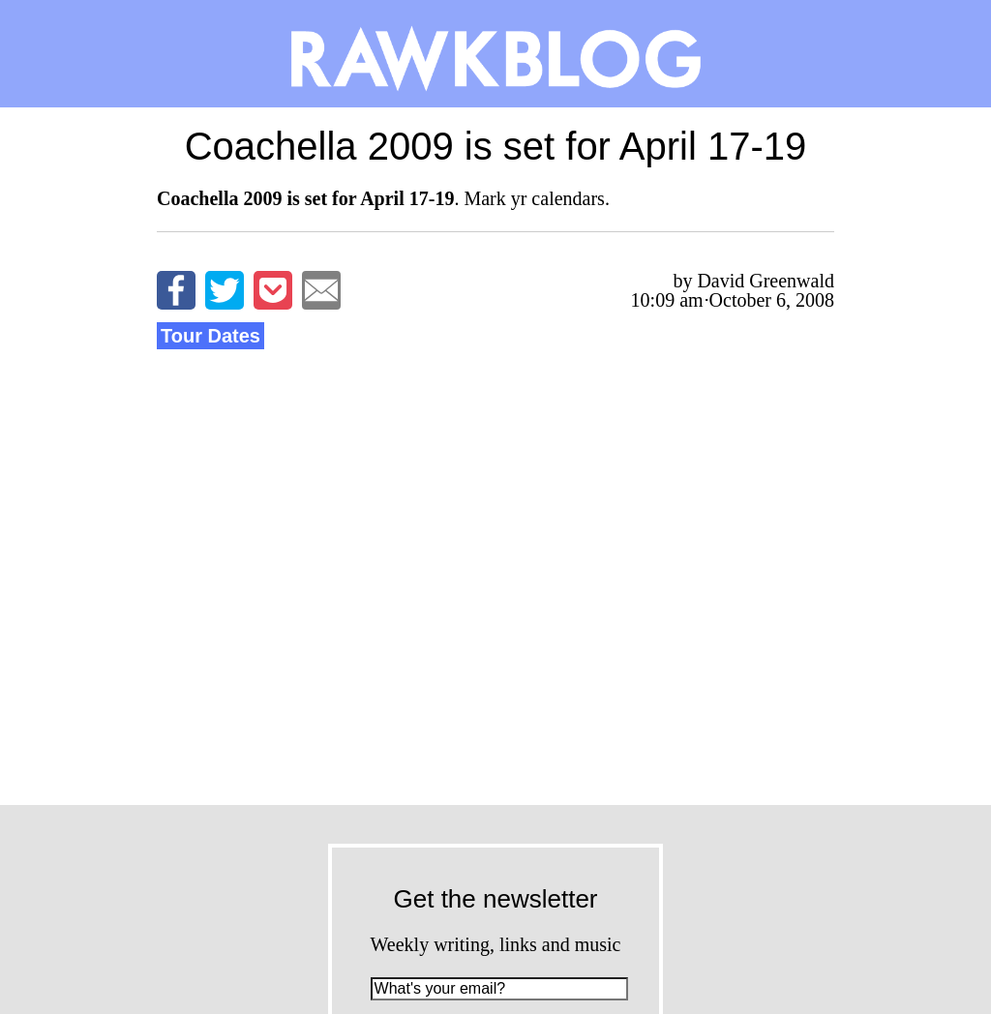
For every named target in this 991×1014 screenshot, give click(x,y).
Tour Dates (210, 335)
